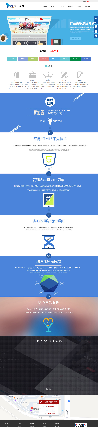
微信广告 (86, 58)
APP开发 (23, 58)
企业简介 (7, 426)
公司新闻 (32, 426)
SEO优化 (54, 58)
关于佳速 (53, 6)
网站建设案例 (19, 426)
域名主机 (44, 58)
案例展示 (79, 6)
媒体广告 (75, 58)
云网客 (65, 58)
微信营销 (33, 58)
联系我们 (87, 6)
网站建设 (12, 58)
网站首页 (44, 6)
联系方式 (57, 426)
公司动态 (70, 6)
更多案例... (49, 389)
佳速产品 (62, 6)
